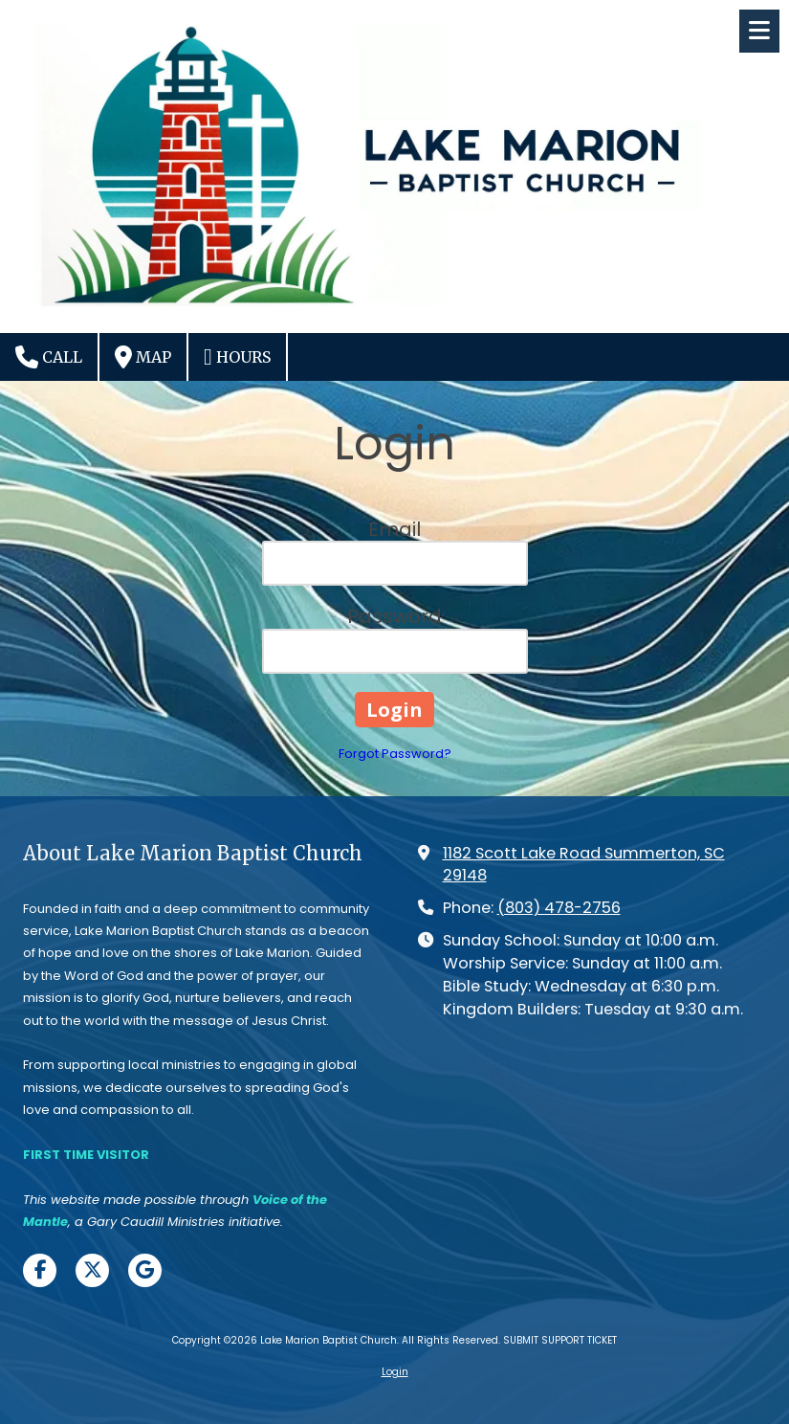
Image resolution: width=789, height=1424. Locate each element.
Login (395, 1372)
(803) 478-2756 (559, 908)
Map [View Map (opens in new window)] (143, 356)
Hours (237, 356)
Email (394, 529)
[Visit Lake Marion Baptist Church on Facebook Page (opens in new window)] (39, 1270)
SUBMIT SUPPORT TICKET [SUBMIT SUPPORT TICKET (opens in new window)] (560, 1340)
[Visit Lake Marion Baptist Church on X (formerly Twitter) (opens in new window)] (92, 1270)
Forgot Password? (395, 754)
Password (394, 616)
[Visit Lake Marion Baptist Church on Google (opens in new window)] (145, 1270)
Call (48, 356)
